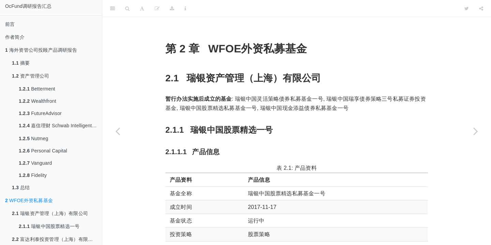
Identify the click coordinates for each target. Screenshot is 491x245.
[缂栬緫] (157, 8)
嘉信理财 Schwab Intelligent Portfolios (60, 125)
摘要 (21, 63)
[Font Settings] (142, 8)
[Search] (127, 8)
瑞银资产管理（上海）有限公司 (50, 213)
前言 (10, 24)
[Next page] (475, 131)
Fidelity (33, 175)
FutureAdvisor (40, 113)
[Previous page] (117, 131)
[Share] (481, 8)
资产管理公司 (30, 76)
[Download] (172, 8)
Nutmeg (33, 138)
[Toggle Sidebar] (112, 8)
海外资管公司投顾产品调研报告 (41, 50)
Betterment (37, 89)
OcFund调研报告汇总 (28, 6)
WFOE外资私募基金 (29, 200)
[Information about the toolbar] (185, 8)
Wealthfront (37, 101)
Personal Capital (43, 150)
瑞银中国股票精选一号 (49, 226)
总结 (21, 187)
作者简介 (15, 37)
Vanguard (35, 163)
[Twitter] (466, 8)
